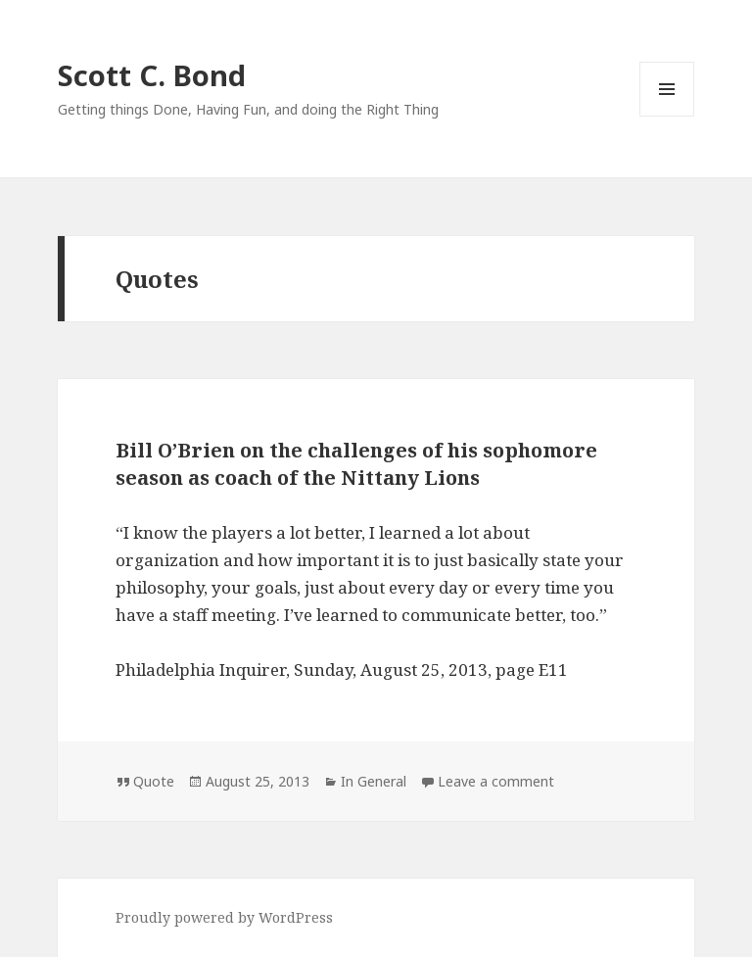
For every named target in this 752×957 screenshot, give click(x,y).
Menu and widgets (667, 116)
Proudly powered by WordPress (224, 917)
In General (373, 781)
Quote (153, 781)
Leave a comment (496, 781)
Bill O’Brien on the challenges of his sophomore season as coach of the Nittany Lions (356, 464)
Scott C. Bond (152, 75)
